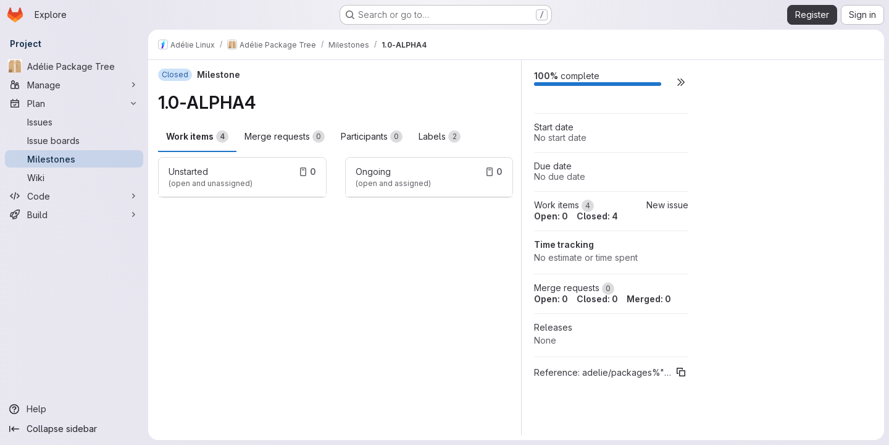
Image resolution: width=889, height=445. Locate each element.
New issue (667, 205)
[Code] (74, 196)
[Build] (74, 214)
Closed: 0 (597, 299)
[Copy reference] (681, 372)
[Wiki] (74, 177)
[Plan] (74, 103)
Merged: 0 (649, 299)
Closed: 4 (597, 216)
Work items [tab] (197, 136)
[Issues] (74, 121)
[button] (681, 82)
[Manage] (74, 84)
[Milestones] (74, 158)
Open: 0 (551, 216)
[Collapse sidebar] (74, 429)
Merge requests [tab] (284, 136)
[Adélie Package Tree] (74, 66)
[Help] (74, 409)
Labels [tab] (440, 136)
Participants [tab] (372, 136)
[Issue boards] (74, 140)
